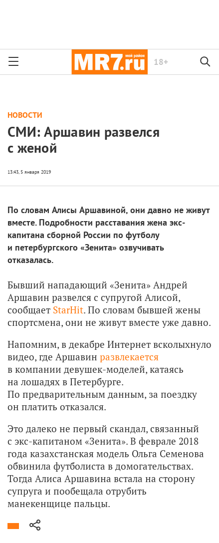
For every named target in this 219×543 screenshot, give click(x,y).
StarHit (68, 309)
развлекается (129, 356)
